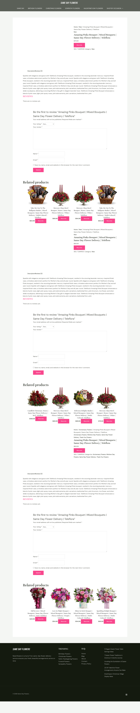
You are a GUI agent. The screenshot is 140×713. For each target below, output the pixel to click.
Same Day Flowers (23, 705)
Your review (37, 127)
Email (35, 163)
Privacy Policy (86, 673)
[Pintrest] (126, 706)
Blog (82, 665)
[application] (122, 8)
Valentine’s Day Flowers (93, 8)
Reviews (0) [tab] (40, 71)
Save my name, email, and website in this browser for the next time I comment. (62, 168)
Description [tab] (32, 71)
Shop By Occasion (115, 8)
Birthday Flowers (35, 8)
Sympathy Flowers (72, 8)
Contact (84, 670)
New (80, 27)
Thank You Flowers (86, 443)
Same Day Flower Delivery (89, 463)
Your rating (37, 124)
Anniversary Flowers (86, 436)
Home (76, 27)
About (83, 668)
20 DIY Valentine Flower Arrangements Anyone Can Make (113, 679)
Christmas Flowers (53, 8)
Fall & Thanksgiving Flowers (68, 668)
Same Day (20, 8)
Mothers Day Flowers (96, 441)
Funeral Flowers (64, 670)
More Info (80, 45)
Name (35, 156)
